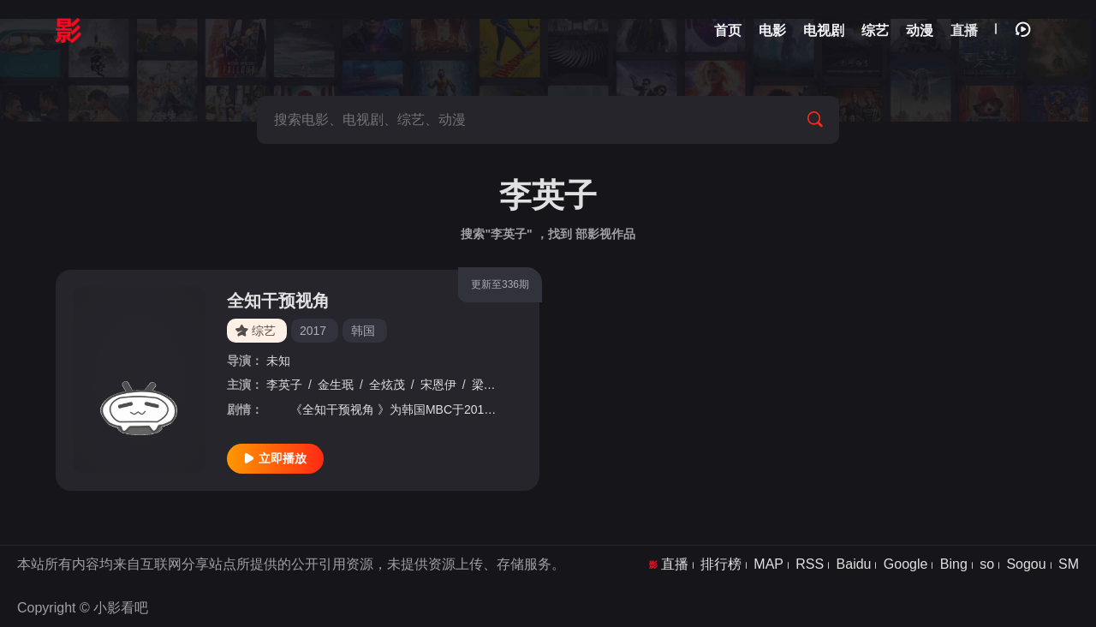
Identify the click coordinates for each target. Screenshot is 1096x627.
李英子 (284, 384)
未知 (278, 360)
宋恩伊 (438, 384)
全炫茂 (387, 384)
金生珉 (336, 384)
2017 (313, 330)
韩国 (363, 330)
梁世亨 (490, 384)
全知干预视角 (278, 300)
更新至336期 (500, 284)
